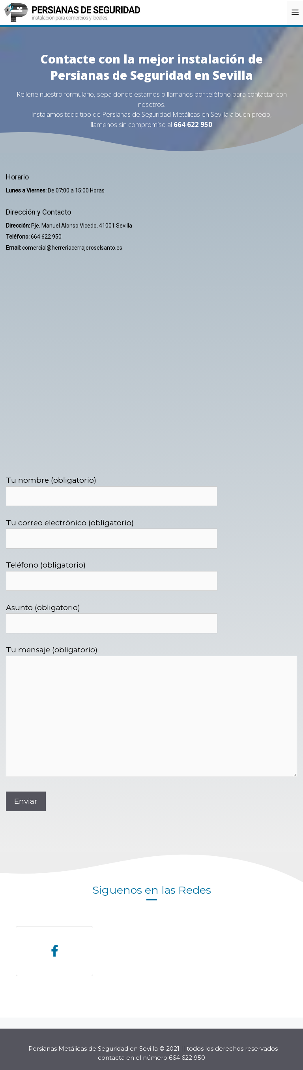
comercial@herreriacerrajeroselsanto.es (72, 248)
